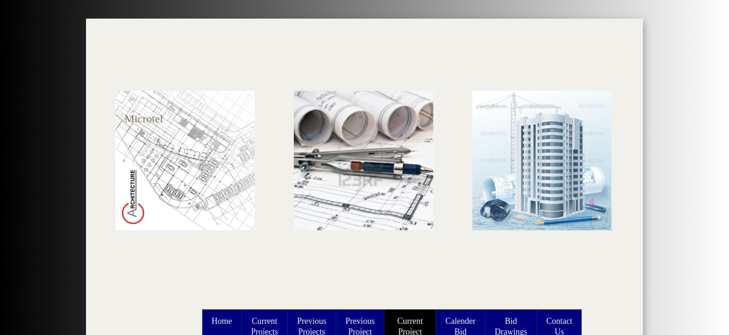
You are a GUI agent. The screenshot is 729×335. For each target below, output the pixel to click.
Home (222, 321)
